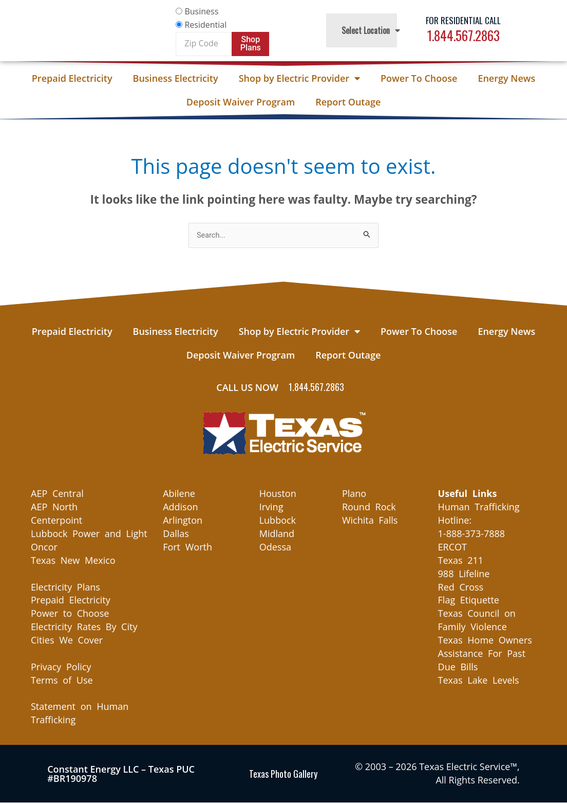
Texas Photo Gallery (283, 774)
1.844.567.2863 (463, 35)
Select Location (371, 30)
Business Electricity (175, 78)
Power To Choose (419, 78)
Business (201, 11)
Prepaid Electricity (72, 78)
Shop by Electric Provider (299, 78)
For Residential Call (463, 20)
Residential (205, 24)
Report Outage (348, 102)
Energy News (506, 78)
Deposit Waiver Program (240, 102)
